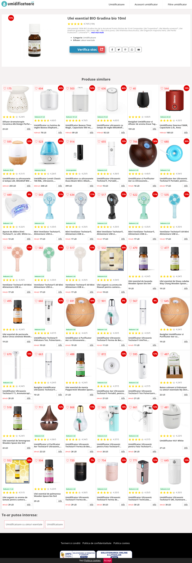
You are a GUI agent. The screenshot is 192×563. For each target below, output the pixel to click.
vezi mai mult (97, 32)
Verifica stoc (91, 49)
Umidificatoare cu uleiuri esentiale (24, 524)
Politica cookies (121, 543)
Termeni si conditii (70, 543)
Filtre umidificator (177, 4)
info (28, 128)
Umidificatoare (116, 4)
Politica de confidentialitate (96, 543)
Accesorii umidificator (146, 4)
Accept (107, 560)
